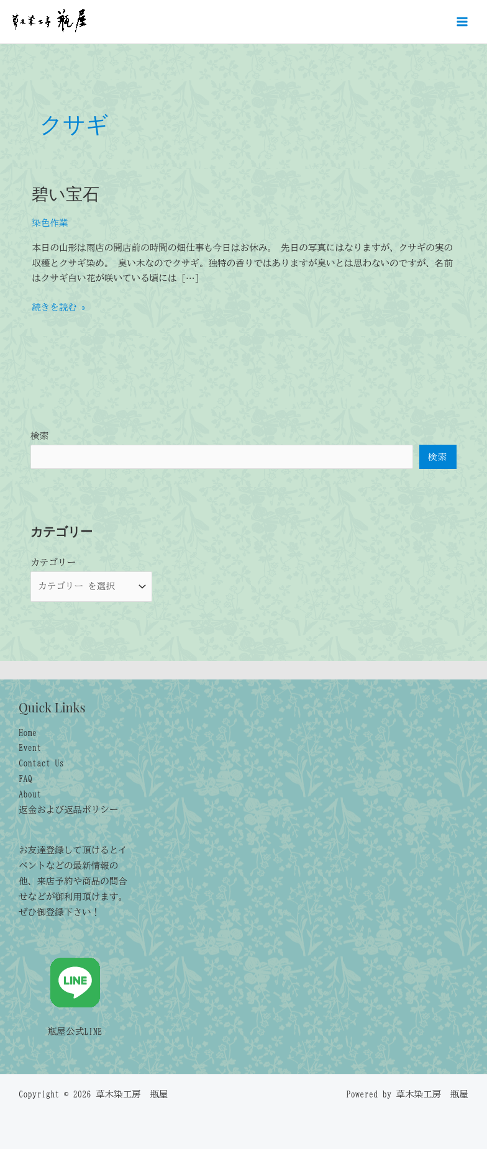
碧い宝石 (65, 192)
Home (28, 732)
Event (30, 747)
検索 (39, 435)
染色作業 (50, 222)
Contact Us (41, 763)
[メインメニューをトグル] (462, 21)
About (30, 794)
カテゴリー (53, 562)
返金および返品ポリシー (68, 809)
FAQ (25, 778)
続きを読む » (59, 308)
